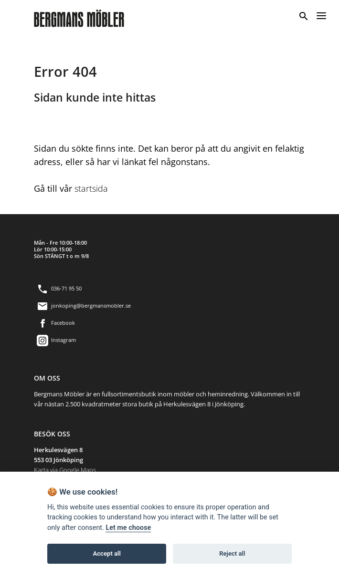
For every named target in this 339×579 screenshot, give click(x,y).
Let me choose (128, 528)
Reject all (232, 553)
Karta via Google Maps (65, 469)
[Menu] (321, 14)
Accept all (107, 553)
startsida (91, 188)
